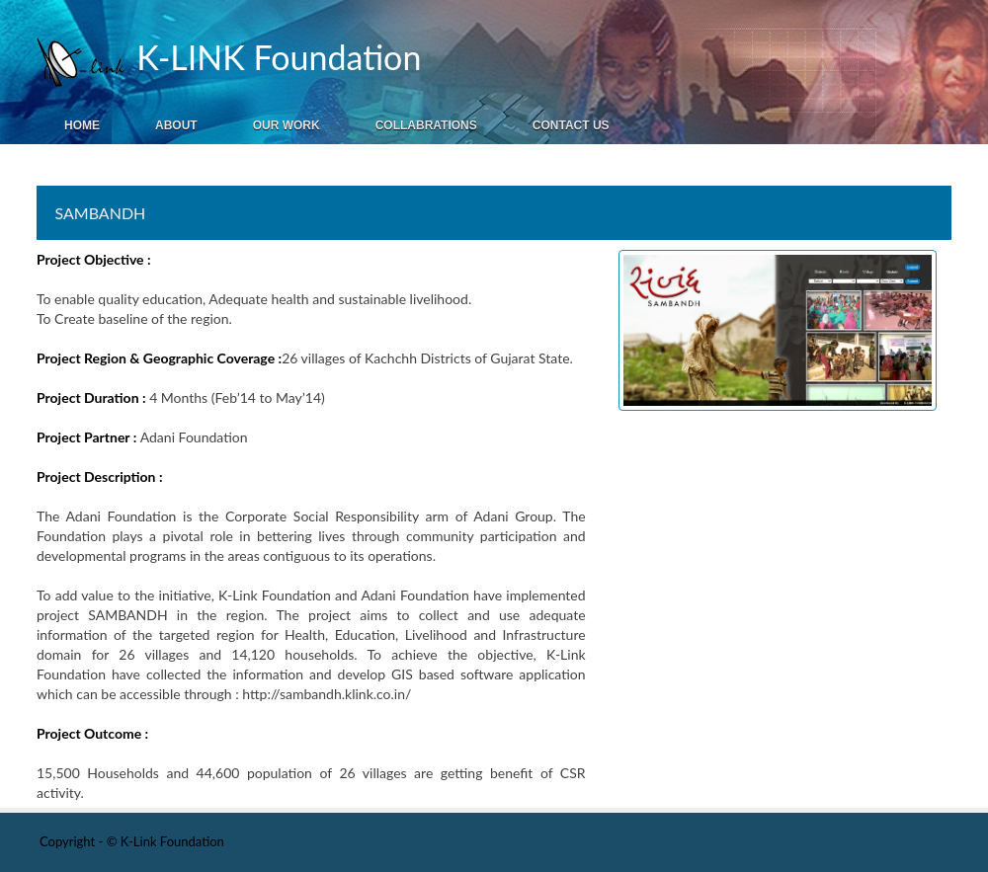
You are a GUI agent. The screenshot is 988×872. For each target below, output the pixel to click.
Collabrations (426, 125)
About (176, 125)
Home (82, 125)
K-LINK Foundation (274, 57)
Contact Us (571, 125)
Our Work (286, 125)
